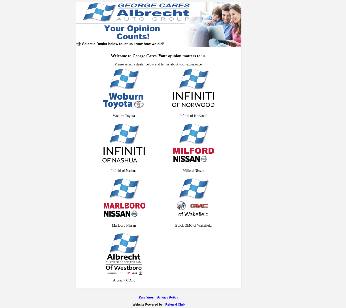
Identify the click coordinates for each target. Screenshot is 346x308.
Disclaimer (147, 297)
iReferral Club (174, 304)
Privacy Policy (167, 297)
